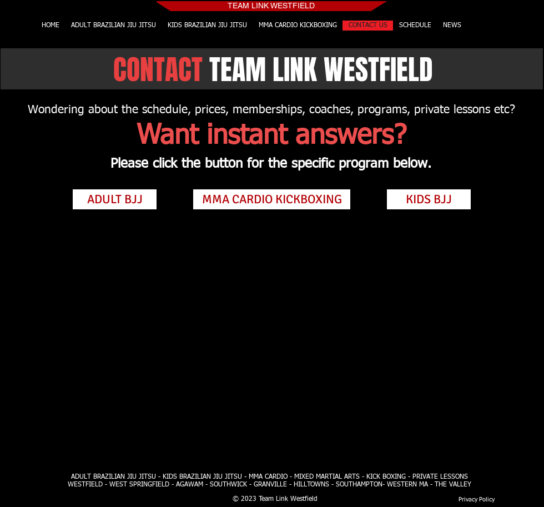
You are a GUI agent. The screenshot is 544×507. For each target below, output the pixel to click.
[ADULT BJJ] (115, 199)
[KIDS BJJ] (429, 199)
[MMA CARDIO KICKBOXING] (271, 199)
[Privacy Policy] (476, 499)
